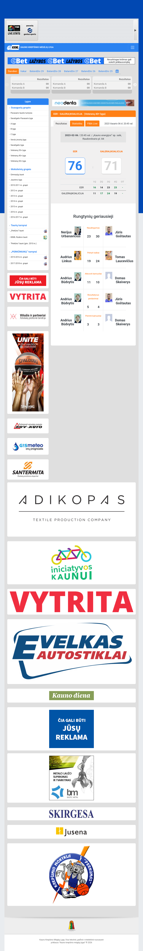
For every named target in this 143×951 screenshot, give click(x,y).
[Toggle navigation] (132, 47)
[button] (28, 113)
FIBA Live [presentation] (92, 123)
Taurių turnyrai (18, 225)
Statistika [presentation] (77, 123)
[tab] (61, 123)
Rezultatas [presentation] (61, 123)
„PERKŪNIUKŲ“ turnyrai (23, 251)
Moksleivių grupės (20, 169)
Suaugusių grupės (20, 107)
